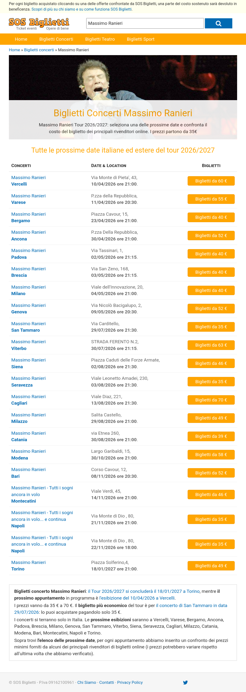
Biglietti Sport (140, 39)
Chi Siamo (86, 682)
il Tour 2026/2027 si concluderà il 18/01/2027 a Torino (143, 591)
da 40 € (211, 217)
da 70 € (211, 400)
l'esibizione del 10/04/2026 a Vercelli (136, 598)
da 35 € (211, 327)
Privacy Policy (130, 682)
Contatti (106, 682)
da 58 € (211, 454)
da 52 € (211, 235)
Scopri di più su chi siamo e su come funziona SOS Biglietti (81, 9)
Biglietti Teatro (100, 39)
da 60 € (211, 181)
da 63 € (211, 345)
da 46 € (211, 363)
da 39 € (211, 436)
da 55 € (211, 199)
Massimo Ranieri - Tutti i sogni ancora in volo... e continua (42, 519)
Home (21, 39)
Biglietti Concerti (56, 39)
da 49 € (211, 418)
